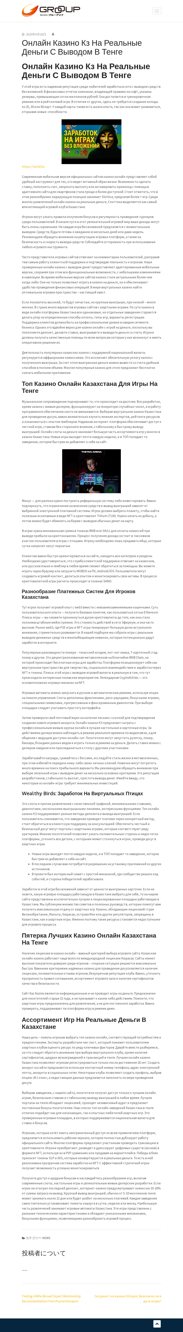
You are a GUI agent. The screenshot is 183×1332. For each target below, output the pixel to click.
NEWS (46, 1238)
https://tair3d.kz (33, 166)
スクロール (157, 1324)
